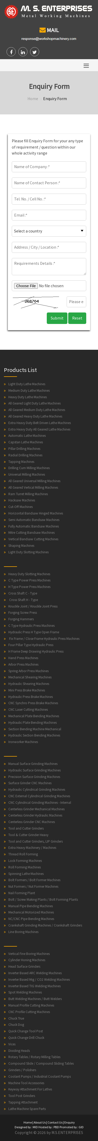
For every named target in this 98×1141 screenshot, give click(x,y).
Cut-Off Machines (20, 506)
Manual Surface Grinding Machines (32, 763)
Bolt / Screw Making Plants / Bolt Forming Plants (43, 899)
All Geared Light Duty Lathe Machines (34, 403)
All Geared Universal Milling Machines (34, 481)
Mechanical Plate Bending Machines (33, 716)
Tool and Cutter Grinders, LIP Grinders (35, 841)
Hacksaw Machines (21, 500)
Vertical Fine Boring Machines (29, 953)
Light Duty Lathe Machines (26, 384)
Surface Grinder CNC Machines (29, 783)
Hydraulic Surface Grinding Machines (34, 770)
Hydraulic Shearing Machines (28, 683)
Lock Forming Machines (25, 860)
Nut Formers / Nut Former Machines (33, 886)
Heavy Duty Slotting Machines (29, 574)
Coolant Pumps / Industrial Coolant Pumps (39, 1076)
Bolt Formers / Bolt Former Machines (34, 880)
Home (32, 98)
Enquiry (69, 1122)
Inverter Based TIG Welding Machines (34, 986)
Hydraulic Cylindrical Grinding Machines (36, 789)
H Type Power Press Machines (29, 586)
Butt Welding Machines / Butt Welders (35, 998)
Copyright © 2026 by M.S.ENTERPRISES (49, 1132)
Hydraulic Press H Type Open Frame (33, 632)
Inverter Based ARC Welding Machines (35, 973)
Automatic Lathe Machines (27, 435)
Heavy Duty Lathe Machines (27, 397)
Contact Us (55, 1122)
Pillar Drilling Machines (24, 448)
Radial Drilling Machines (25, 455)
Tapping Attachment (23, 1102)
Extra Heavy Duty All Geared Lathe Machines (39, 429)
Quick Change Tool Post (25, 1031)
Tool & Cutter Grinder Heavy (28, 834)
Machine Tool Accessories (26, 1083)
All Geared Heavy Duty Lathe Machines (35, 416)
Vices (11, 1044)
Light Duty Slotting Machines (28, 552)
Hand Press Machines (23, 657)
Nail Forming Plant (21, 893)
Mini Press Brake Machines (26, 690)
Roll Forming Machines (24, 867)
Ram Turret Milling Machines (28, 494)
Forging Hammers (21, 619)
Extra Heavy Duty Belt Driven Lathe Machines (39, 422)
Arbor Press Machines (23, 664)
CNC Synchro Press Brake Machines (33, 703)
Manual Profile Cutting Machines (31, 1005)
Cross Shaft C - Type (22, 593)
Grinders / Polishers (22, 1070)
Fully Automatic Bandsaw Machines (33, 526)
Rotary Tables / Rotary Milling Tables (34, 1056)
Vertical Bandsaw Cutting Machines (33, 539)
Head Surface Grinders (24, 966)
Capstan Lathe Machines (25, 442)
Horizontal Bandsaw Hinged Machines (35, 513)
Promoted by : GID (72, 1127)
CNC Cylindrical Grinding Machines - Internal (39, 802)
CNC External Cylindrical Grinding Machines (39, 796)
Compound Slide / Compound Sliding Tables (41, 1063)
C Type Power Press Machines (29, 580)
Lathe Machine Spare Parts (27, 1108)
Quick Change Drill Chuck (26, 1037)
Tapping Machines (21, 461)
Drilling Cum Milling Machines (29, 467)
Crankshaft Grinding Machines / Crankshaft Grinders (45, 925)
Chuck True (16, 1018)
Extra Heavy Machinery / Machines (32, 847)
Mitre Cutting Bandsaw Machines (31, 532)
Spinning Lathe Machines (26, 873)
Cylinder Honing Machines (26, 960)
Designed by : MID (26, 1127)
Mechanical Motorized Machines (31, 912)
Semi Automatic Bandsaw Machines (33, 519)
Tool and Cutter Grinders (26, 828)
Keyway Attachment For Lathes (30, 1089)
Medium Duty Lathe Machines (29, 390)
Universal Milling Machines (26, 474)
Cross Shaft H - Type (23, 599)
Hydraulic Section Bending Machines (34, 735)
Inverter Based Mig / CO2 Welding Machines (39, 979)
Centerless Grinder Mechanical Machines (36, 809)
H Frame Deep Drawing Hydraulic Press (36, 651)
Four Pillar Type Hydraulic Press (30, 644)
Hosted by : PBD (48, 1127)
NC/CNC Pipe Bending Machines (31, 918)
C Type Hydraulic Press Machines (31, 625)
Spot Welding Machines (25, 992)
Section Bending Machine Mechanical (34, 729)
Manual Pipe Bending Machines (30, 906)
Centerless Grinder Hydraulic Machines (35, 815)
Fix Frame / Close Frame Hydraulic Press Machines (43, 638)
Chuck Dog (16, 1024)
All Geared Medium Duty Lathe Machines (36, 409)
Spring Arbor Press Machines (28, 670)
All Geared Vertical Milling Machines (33, 487)
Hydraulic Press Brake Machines (30, 696)
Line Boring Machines (23, 931)
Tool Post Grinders (21, 1095)
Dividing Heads (19, 1050)
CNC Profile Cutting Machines (29, 1011)
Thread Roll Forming (23, 854)
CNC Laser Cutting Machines (28, 709)
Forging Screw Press (22, 612)
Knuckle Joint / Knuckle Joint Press (32, 606)
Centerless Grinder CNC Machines (31, 821)
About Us (40, 1122)
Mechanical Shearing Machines (29, 677)
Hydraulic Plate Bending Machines (32, 722)
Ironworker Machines (23, 741)
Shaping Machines (21, 545)
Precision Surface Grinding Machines (34, 776)
